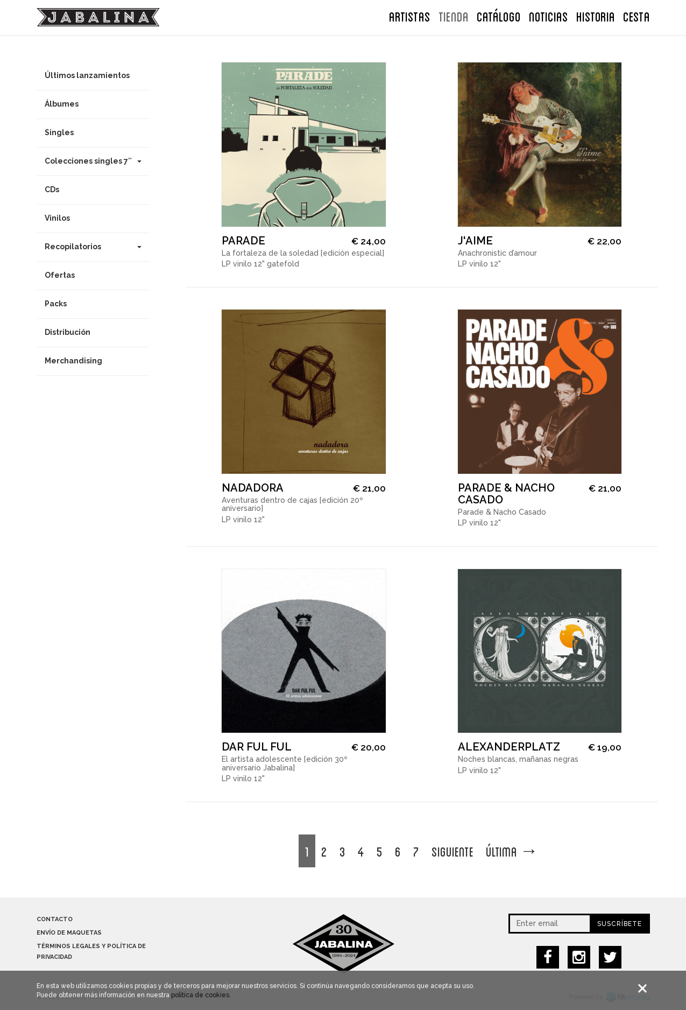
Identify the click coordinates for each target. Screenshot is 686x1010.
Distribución (67, 332)
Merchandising (73, 360)
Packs (56, 303)
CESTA (636, 15)
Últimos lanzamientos (87, 75)
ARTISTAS (409, 15)
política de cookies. (201, 999)
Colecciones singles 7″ (93, 161)
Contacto (55, 919)
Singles (59, 132)
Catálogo (499, 15)
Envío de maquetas (69, 932)
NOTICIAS (548, 15)
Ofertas (60, 275)
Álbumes (62, 104)
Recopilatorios (93, 246)
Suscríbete (619, 924)
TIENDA (454, 15)
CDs (52, 189)
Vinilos (57, 218)
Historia (595, 15)
